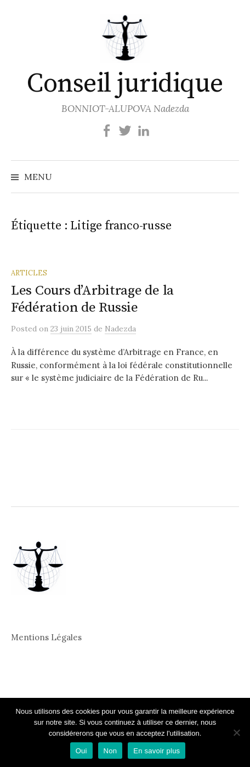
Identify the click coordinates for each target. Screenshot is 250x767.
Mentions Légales (46, 637)
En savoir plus (156, 751)
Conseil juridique (125, 83)
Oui (81, 751)
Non (110, 751)
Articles (29, 272)
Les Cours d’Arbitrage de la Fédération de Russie (92, 298)
